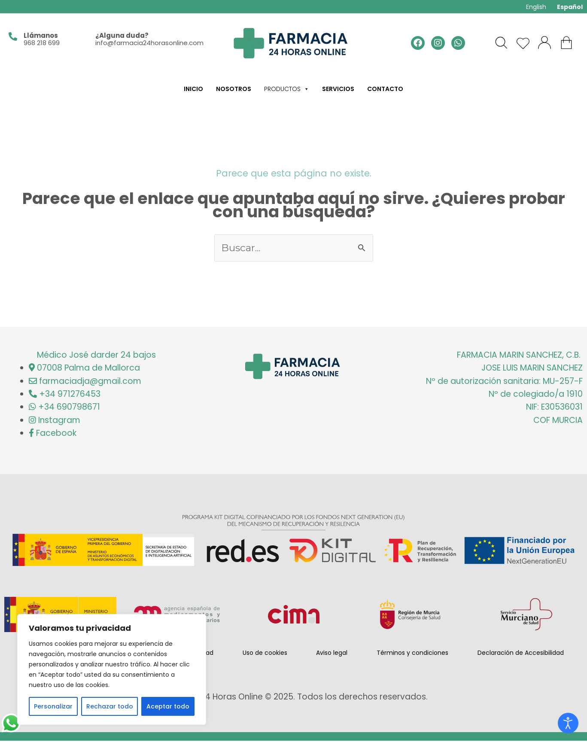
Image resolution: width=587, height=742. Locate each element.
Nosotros (233, 89)
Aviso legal (331, 654)
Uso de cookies (265, 654)
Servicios (338, 89)
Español (570, 7)
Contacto (385, 89)
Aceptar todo (167, 706)
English (536, 7)
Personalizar (53, 706)
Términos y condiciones (412, 654)
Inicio (193, 89)
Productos (286, 88)
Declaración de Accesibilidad (521, 654)
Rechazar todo (109, 706)
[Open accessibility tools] (568, 723)
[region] (111, 669)
